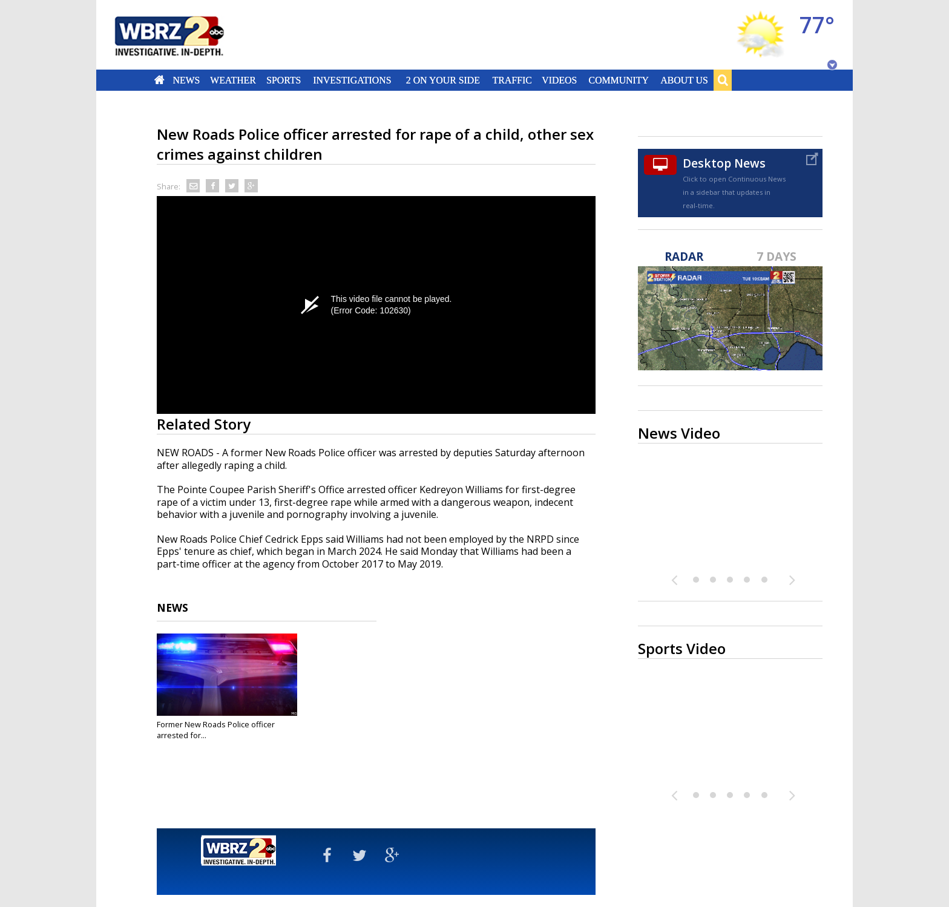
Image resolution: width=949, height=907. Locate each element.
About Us (684, 80)
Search (722, 80)
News (186, 80)
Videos (559, 80)
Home (159, 80)
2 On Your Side (443, 80)
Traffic (511, 80)
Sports (283, 80)
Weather (233, 80)
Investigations (353, 80)
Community (618, 80)
